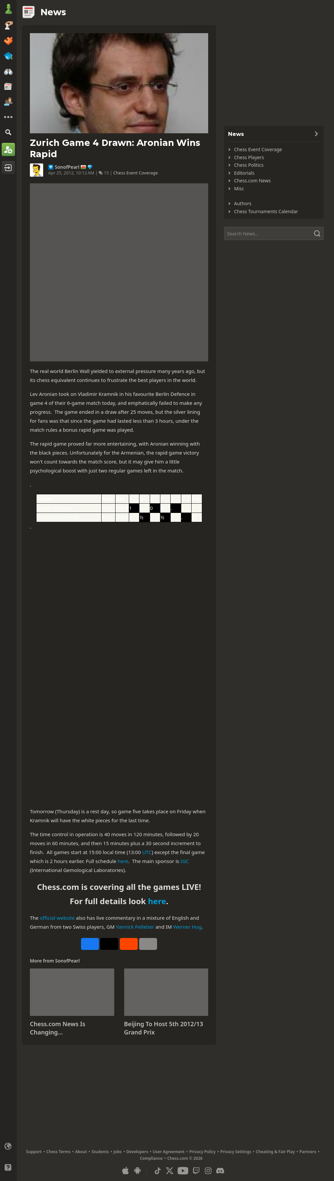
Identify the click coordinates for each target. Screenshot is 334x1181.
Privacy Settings (235, 1151)
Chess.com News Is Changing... (57, 1028)
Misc (239, 188)
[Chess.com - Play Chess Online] (8, 9)
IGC (185, 861)
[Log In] (8, 167)
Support (34, 1151)
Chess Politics (249, 165)
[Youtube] (183, 1170)
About (81, 1151)
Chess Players (249, 157)
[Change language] (8, 1146)
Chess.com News (252, 180)
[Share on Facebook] (90, 944)
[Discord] (220, 1171)
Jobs (118, 1151)
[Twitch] (196, 1171)
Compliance (151, 1158)
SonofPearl (67, 167)
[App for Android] (137, 1171)
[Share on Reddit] (129, 944)
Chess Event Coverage (135, 173)
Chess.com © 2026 (185, 1158)
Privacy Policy (202, 1151)
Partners (307, 1151)
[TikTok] (158, 1171)
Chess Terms (58, 1151)
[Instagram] (208, 1171)
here (123, 861)
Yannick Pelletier (135, 926)
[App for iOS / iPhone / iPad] (125, 1171)
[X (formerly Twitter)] (170, 1171)
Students (100, 1151)
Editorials (244, 173)
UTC (147, 852)
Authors (242, 203)
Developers (137, 1151)
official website (57, 917)
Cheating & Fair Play (275, 1151)
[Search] (8, 132)
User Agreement (169, 1151)
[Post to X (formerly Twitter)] (109, 944)
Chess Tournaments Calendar (266, 211)
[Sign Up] (8, 149)
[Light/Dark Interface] (8, 1156)
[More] (8, 117)
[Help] (8, 1167)
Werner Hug (187, 926)
